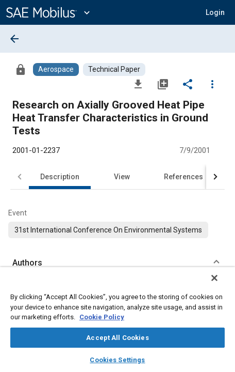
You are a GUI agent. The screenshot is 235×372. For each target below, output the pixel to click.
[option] (108, 230)
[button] (215, 12)
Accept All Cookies (117, 338)
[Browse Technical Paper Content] (114, 69)
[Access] (20, 69)
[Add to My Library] (163, 83)
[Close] (222, 285)
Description (59, 177)
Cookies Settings (117, 360)
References (183, 177)
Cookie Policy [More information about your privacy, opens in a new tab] (101, 317)
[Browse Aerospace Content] (56, 69)
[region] (117, 323)
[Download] (138, 83)
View (122, 177)
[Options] (212, 83)
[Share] (187, 83)
